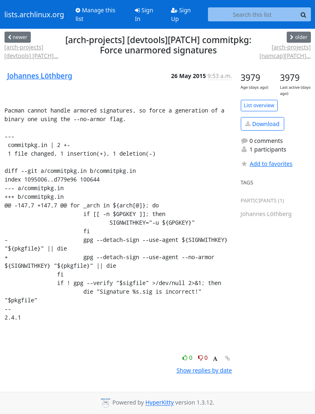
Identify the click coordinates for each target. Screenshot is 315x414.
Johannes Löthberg (39, 75)
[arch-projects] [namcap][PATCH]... (285, 51)
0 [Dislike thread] (203, 357)
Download (262, 124)
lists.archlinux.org (34, 14)
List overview (259, 105)
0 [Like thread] (188, 357)
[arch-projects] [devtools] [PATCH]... (31, 51)
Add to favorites (266, 164)
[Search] (303, 14)
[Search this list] (252, 14)
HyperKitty (159, 403)
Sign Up (181, 14)
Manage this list (95, 14)
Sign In (144, 14)
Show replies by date (204, 370)
